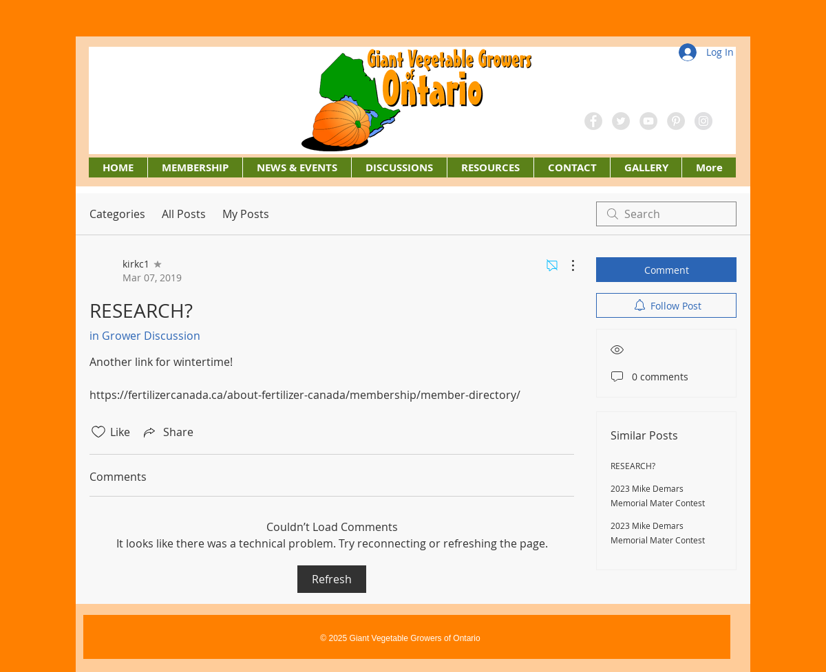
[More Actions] (566, 265)
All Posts (184, 213)
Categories (117, 213)
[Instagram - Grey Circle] (703, 121)
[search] (666, 214)
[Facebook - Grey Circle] (593, 121)
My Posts (245, 213)
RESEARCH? (633, 465)
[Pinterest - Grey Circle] (676, 121)
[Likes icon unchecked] (98, 432)
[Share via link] (167, 432)
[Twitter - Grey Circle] (621, 121)
